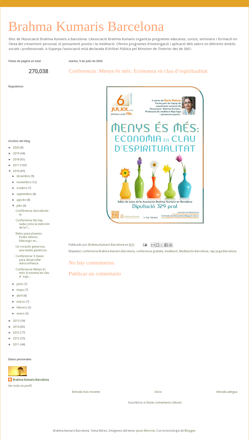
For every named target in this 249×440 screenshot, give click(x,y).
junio (20, 284)
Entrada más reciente (86, 392)
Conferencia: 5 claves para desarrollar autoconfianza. (30, 259)
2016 (16, 171)
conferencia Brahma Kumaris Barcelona (108, 251)
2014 (16, 326)
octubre (22, 188)
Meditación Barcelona (193, 251)
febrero (22, 307)
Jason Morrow (145, 430)
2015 (16, 320)
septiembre (25, 194)
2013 (16, 332)
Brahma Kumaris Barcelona (86, 26)
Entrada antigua (226, 392)
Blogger (190, 430)
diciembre (24, 176)
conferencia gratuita (149, 251)
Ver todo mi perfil (20, 385)
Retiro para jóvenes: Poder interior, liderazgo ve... (29, 237)
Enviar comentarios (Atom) (164, 402)
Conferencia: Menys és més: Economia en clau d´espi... (32, 273)
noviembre (24, 182)
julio (20, 205)
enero (21, 313)
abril (20, 295)
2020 (16, 147)
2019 (16, 153)
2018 (16, 159)
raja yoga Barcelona (223, 251)
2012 (16, 338)
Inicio (158, 392)
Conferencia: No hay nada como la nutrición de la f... (33, 223)
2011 (16, 344)
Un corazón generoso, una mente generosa (31, 248)
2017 (16, 165)
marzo (21, 301)
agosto (22, 200)
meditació (171, 251)
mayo (21, 289)
